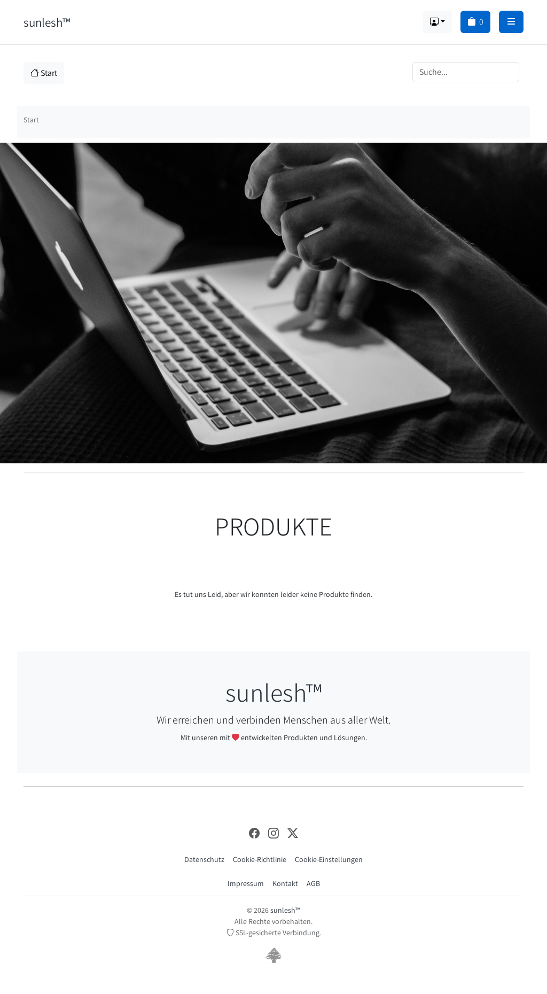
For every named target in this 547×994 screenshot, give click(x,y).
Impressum (246, 883)
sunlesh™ (47, 22)
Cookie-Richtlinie (259, 859)
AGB (313, 883)
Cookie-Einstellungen (329, 859)
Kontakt (285, 883)
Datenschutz (204, 859)
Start (43, 73)
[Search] (465, 72)
